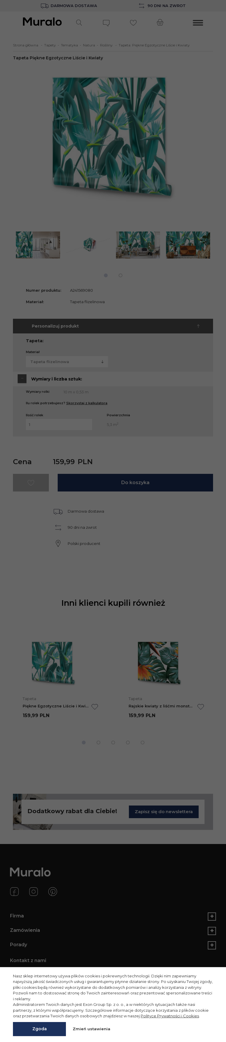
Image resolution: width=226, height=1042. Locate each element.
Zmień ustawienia (91, 1028)
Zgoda (39, 1028)
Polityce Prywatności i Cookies (170, 1016)
